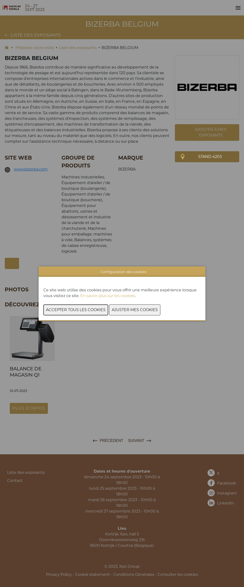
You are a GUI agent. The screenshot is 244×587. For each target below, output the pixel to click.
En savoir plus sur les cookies (107, 296)
